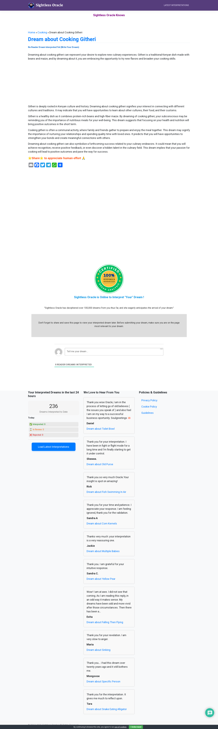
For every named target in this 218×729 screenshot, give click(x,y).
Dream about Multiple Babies (103, 551)
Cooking (42, 32)
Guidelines (147, 412)
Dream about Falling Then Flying (105, 622)
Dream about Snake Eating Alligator (107, 709)
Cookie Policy (149, 406)
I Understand (136, 727)
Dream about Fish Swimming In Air (106, 491)
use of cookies (120, 727)
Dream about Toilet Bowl (101, 428)
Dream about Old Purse (100, 464)
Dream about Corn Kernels (102, 523)
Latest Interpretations (176, 5)
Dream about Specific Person (103, 681)
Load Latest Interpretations (53, 446)
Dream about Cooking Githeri (62, 39)
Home (31, 32)
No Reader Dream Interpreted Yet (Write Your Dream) (53, 47)
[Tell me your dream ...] (114, 352)
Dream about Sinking (98, 649)
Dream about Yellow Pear (101, 578)
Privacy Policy (149, 400)
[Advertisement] (109, 82)
